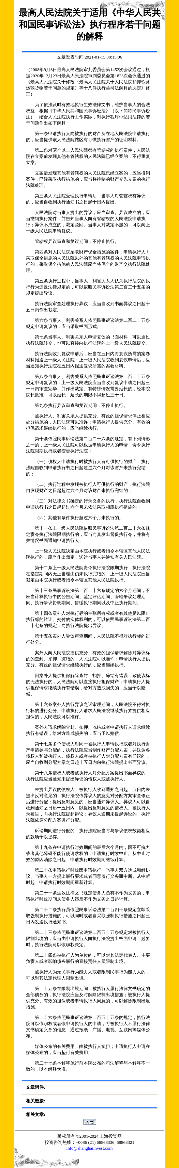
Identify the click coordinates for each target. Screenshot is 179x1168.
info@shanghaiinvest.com (89, 1148)
